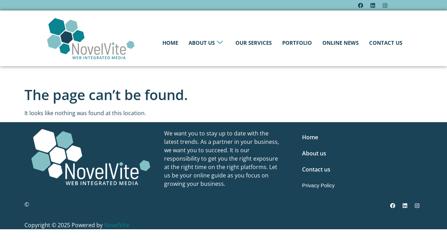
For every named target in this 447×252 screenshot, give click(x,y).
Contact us (385, 42)
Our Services (253, 42)
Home (170, 42)
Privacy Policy (318, 185)
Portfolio (297, 42)
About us (206, 42)
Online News (340, 42)
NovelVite (116, 225)
